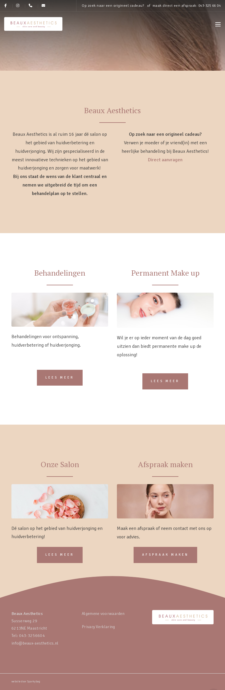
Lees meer (59, 377)
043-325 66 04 (209, 6)
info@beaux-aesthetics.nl (34, 643)
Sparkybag (33, 681)
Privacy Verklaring (98, 626)
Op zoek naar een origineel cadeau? (113, 6)
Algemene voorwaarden (103, 613)
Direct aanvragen (165, 160)
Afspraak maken (165, 555)
